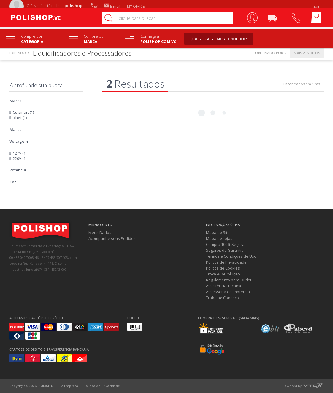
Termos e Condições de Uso (231, 256)
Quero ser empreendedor (221, 39)
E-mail (112, 6)
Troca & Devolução (223, 274)
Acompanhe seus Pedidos (112, 238)
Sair (317, 6)
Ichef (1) (20, 117)
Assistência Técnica (223, 285)
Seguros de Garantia (225, 250)
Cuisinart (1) (23, 112)
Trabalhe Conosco (222, 297)
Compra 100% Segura (225, 244)
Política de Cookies (223, 268)
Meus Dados (99, 232)
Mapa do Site (218, 232)
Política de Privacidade (226, 262)
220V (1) (19, 158)
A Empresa (69, 386)
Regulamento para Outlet (228, 280)
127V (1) (19, 153)
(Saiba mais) (249, 318)
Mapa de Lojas (219, 238)
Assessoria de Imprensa (228, 291)
